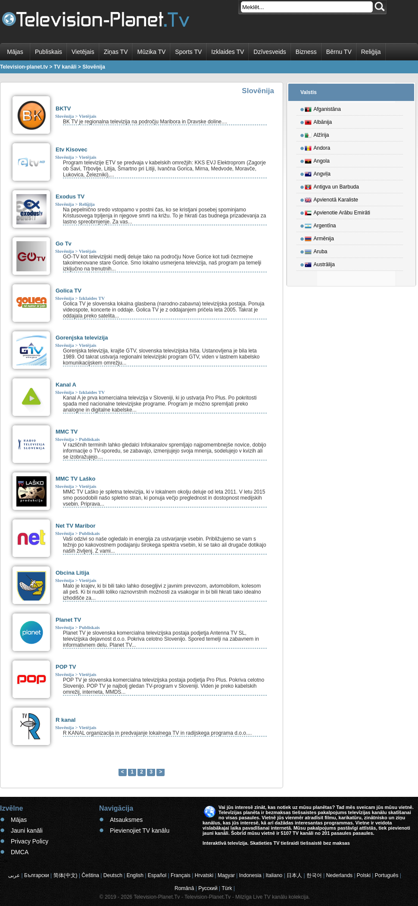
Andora (318, 147)
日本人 (294, 875)
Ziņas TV (116, 51)
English (135, 875)
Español (157, 875)
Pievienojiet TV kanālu (139, 830)
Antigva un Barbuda (332, 185)
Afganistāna (323, 108)
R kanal (65, 720)
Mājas (15, 51)
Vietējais (83, 51)
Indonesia (250, 875)
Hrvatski (204, 875)
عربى (14, 875)
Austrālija (320, 263)
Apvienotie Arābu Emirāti (337, 211)
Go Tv (64, 243)
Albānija (318, 121)
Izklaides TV (227, 51)
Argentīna (320, 224)
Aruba (316, 250)
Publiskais (48, 51)
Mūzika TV (151, 51)
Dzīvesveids (269, 51)
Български (36, 875)
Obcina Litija (72, 572)
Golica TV (68, 290)
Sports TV (188, 51)
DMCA (19, 852)
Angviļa (318, 172)
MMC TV (67, 431)
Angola (317, 159)
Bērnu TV (339, 51)
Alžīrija (317, 134)
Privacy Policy (29, 841)
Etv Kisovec (71, 149)
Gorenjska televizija (82, 337)
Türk (227, 888)
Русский (208, 888)
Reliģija (371, 51)
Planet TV (68, 620)
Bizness (306, 51)
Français (180, 875)
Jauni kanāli (27, 830)
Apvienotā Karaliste (331, 198)
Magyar (226, 875)
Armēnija (319, 237)
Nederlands (339, 875)
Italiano (274, 875)
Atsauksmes (126, 819)
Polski (364, 875)
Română (184, 888)
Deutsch (112, 875)
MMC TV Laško (75, 478)
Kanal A (66, 384)
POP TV (66, 667)
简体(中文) (65, 875)
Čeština (90, 875)
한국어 (314, 875)
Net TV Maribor (75, 525)
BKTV (63, 108)
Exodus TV (70, 196)
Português (387, 875)
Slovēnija (64, 116)
